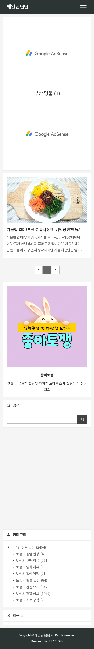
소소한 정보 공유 (28, 548)
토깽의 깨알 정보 (32, 594)
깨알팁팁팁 (17, 7)
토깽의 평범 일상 (30, 554)
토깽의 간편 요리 (32, 587)
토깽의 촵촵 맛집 (31, 581)
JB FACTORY (55, 641)
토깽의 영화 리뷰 (30, 567)
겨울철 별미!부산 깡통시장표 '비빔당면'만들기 (44, 230)
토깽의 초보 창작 (30, 600)
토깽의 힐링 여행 (31, 574)
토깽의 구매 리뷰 (32, 561)
